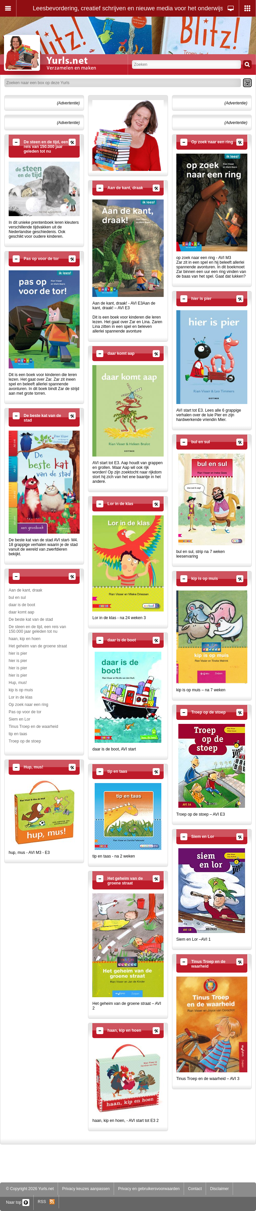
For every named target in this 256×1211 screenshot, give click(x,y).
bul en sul (17, 597)
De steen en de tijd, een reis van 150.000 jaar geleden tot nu (37, 629)
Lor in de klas (20, 697)
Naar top (17, 1202)
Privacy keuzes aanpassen (86, 1188)
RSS (46, 1201)
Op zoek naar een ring (28, 704)
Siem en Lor (19, 719)
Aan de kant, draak (25, 590)
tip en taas (18, 734)
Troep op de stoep (25, 741)
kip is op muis (21, 690)
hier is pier (18, 653)
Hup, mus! (18, 682)
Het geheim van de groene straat (38, 646)
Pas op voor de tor (25, 712)
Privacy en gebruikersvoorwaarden (149, 1188)
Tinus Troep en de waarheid (33, 726)
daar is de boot (22, 605)
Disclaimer (219, 1188)
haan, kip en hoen (24, 638)
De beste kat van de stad (31, 619)
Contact (195, 1188)
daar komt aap (21, 612)
